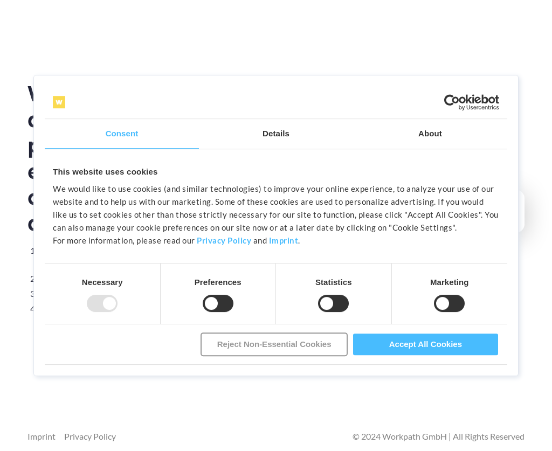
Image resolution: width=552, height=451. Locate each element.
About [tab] (430, 133)
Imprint (284, 240)
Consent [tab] (122, 133)
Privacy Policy (224, 240)
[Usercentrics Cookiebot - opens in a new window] (452, 102)
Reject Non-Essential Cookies (274, 344)
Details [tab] (276, 133)
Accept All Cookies (425, 344)
